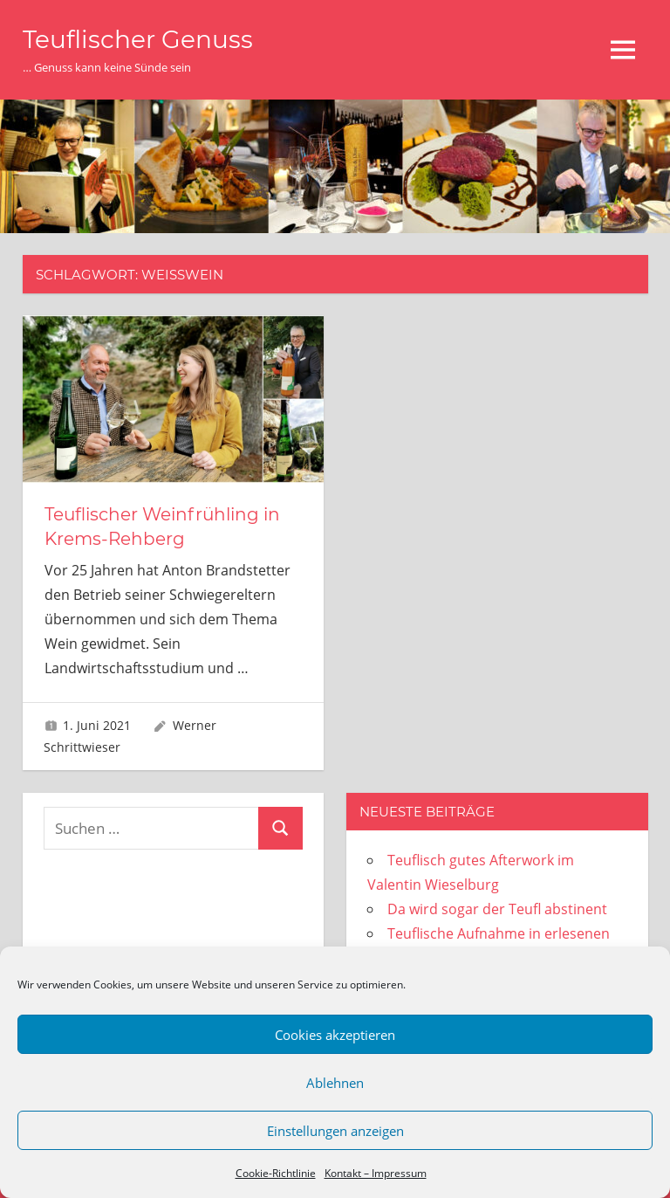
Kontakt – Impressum (376, 1173)
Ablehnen (335, 1082)
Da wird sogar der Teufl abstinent (497, 909)
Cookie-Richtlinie (276, 1173)
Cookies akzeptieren (335, 1034)
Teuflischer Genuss (138, 39)
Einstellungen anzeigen (335, 1130)
